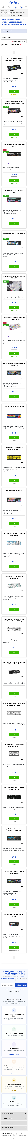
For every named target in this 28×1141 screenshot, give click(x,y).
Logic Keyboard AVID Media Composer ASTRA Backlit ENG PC (14, 102)
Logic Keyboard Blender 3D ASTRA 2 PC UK (14, 915)
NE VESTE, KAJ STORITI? (8, 1128)
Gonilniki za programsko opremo (8, 15)
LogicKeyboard (9, 10)
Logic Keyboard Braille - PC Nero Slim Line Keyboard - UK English (14, 620)
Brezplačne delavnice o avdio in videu (13, 977)
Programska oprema (6, 13)
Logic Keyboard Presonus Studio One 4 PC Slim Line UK (14, 318)
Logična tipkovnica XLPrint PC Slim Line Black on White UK (14, 704)
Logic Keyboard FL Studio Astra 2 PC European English (14, 872)
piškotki (9, 1135)
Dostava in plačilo (7, 1118)
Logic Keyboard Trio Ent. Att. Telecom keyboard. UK (14, 534)
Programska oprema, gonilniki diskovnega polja (12, 12)
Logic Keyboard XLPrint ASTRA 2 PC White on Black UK (14, 788)
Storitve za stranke (8, 1113)
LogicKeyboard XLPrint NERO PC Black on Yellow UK (14, 448)
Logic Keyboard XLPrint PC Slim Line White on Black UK (14, 663)
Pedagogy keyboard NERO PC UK (14, 406)
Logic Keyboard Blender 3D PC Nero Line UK (14, 145)
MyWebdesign (22, 1135)
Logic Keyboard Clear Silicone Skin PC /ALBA (14, 277)
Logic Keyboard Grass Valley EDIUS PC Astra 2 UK (14, 364)
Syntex (2, 10)
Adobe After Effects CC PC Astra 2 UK (14, 191)
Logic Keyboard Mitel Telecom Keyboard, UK (14, 577)
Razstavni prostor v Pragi (9, 1123)
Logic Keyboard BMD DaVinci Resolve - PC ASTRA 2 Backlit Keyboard (14, 59)
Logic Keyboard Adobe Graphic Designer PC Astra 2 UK (14, 829)
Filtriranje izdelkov (8, 31)
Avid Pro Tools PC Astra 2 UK (14, 490)
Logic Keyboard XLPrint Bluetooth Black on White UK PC (14, 745)
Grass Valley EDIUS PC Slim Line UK (14, 233)
